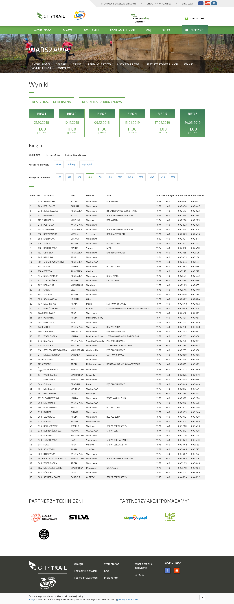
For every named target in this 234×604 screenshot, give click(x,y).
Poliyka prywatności (86, 577)
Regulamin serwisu (85, 570)
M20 (130, 177)
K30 (79, 177)
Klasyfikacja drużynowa (102, 102)
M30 (141, 177)
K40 (90, 177)
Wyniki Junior (41, 68)
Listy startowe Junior (162, 64)
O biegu (78, 563)
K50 (100, 177)
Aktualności (43, 30)
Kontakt (63, 68)
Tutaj (31, 599)
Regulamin (91, 30)
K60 (110, 177)
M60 (173, 177)
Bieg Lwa (187, 3)
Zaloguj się (194, 18)
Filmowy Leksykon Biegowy (118, 3)
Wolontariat (111, 563)
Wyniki (189, 64)
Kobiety (71, 164)
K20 (69, 177)
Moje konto (111, 577)
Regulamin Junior (122, 30)
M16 (120, 177)
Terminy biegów (99, 64)
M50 (163, 177)
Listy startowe (128, 64)
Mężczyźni (87, 164)
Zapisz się (194, 29)
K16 (59, 177)
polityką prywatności (127, 599)
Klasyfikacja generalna (51, 102)
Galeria (61, 64)
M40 (152, 177)
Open (58, 164)
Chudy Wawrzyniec (159, 3)
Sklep (166, 30)
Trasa (77, 64)
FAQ (148, 30)
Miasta (67, 30)
